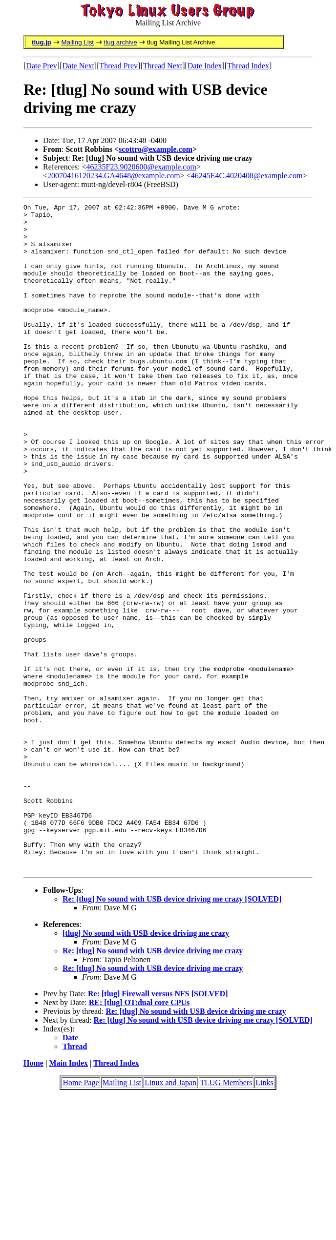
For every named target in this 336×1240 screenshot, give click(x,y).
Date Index (205, 66)
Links (264, 1216)
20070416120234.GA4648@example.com (113, 175)
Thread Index (248, 66)
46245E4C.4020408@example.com (247, 175)
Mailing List (77, 42)
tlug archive (120, 42)
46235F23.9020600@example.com (141, 167)
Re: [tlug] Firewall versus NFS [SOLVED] (158, 1127)
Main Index (68, 1196)
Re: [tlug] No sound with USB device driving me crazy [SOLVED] (172, 1032)
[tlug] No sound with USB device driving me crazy (146, 1066)
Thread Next (162, 66)
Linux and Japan (170, 1216)
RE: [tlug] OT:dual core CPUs (139, 1136)
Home (33, 1196)
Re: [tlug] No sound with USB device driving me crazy (153, 1084)
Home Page (81, 1216)
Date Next (78, 66)
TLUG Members (226, 1216)
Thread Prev (118, 66)
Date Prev (41, 66)
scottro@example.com (155, 149)
